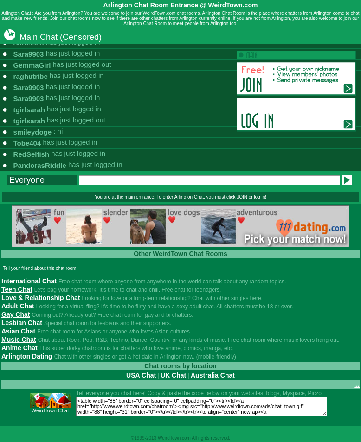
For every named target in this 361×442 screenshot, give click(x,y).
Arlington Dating (26, 356)
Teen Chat (16, 289)
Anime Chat (19, 348)
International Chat (29, 281)
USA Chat (141, 375)
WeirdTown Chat (50, 410)
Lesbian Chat (21, 323)
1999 (139, 438)
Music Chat (18, 339)
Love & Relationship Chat (40, 297)
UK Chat (173, 375)
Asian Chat (18, 331)
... (357, 384)
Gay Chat (15, 314)
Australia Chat (213, 375)
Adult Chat (17, 306)
